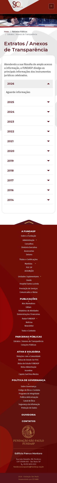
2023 (10, 121)
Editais (28, 307)
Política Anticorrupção (29, 397)
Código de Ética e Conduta (29, 390)
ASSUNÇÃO (29, 271)
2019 (10, 160)
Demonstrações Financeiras (28, 314)
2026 (10, 83)
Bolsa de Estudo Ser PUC (28, 360)
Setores (29, 255)
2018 (10, 170)
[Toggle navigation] (51, 6)
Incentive (28, 370)
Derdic (29, 280)
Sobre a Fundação (28, 236)
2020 (10, 151)
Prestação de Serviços (28, 288)
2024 (10, 111)
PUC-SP (29, 267)
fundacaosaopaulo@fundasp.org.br (28, 467)
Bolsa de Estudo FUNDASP (28, 363)
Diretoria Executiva (29, 247)
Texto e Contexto (29, 331)
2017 (10, 180)
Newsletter (29, 326)
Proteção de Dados (29, 408)
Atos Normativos (28, 303)
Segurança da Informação (29, 404)
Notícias (29, 322)
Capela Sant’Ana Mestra (28, 374)
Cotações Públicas (28, 345)
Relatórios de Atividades (29, 311)
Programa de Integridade (29, 394)
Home (6, 32)
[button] (28, 221)
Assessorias (29, 251)
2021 (10, 141)
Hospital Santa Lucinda (29, 284)
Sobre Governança (28, 386)
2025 (10, 102)
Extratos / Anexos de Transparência (28, 341)
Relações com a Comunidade (28, 356)
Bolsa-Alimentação (28, 367)
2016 (10, 190)
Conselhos (29, 244)
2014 (10, 199)
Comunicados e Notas (29, 292)
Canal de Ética (29, 401)
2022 (10, 131)
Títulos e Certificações (28, 259)
